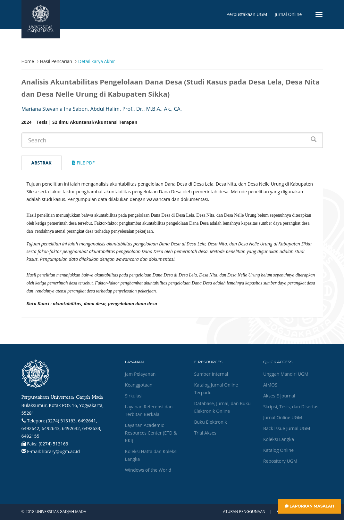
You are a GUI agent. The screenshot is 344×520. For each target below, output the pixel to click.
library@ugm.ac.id (61, 451)
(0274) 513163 (53, 444)
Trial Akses (205, 433)
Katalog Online (278, 450)
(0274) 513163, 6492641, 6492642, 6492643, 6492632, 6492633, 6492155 (61, 428)
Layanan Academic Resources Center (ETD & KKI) (151, 433)
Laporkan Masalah (309, 506)
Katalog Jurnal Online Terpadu (216, 389)
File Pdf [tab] (83, 163)
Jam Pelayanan (140, 374)
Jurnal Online (288, 14)
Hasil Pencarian (56, 61)
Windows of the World (148, 470)
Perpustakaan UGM (247, 14)
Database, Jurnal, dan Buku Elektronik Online (222, 407)
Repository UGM (280, 461)
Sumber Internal (211, 374)
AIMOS (270, 385)
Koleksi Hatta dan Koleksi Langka (151, 455)
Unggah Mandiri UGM (285, 374)
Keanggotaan (139, 385)
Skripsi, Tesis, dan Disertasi (291, 407)
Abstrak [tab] (41, 163)
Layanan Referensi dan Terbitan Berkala (148, 410)
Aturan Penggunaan (244, 512)
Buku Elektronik (210, 422)
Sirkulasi (133, 396)
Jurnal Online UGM (282, 417)
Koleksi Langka (278, 439)
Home (27, 61)
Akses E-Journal (279, 396)
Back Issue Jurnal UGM (286, 428)
